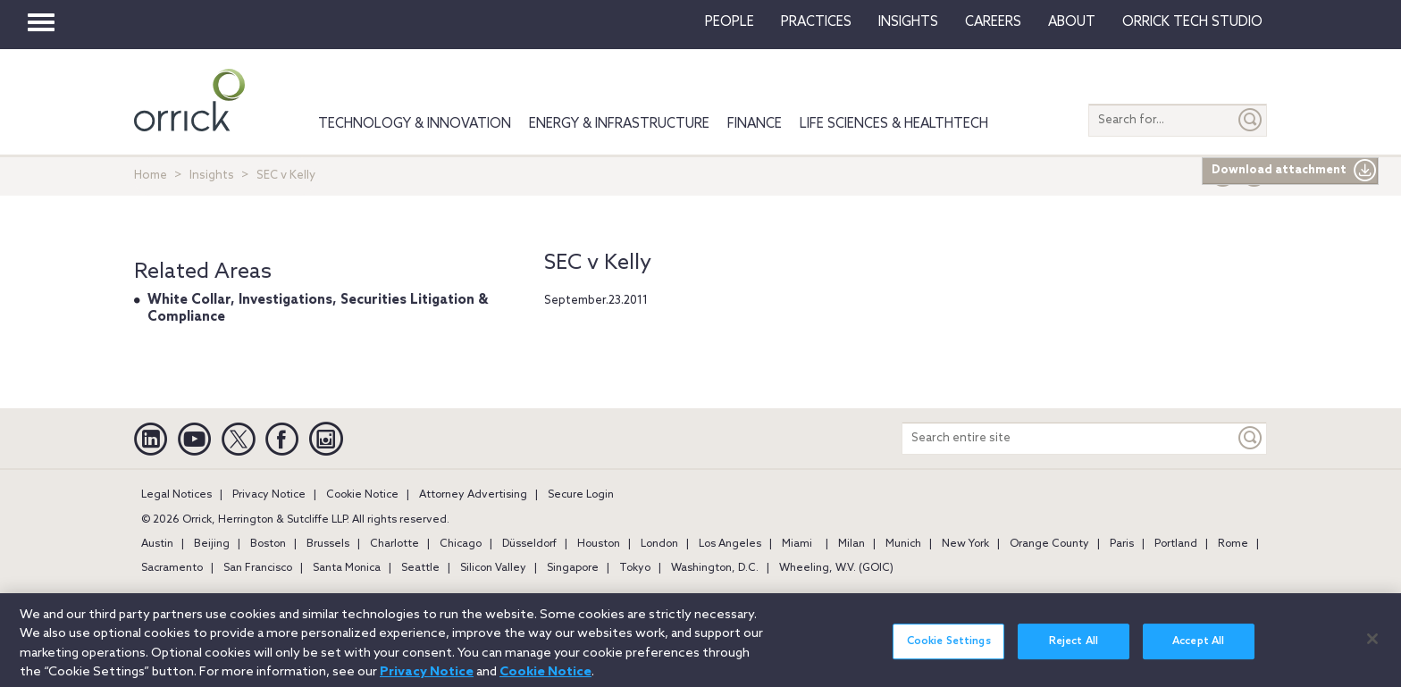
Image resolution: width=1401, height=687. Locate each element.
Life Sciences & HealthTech (894, 124)
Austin (157, 544)
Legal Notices (176, 495)
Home (150, 175)
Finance (754, 124)
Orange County (1049, 544)
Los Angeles (730, 544)
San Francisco (257, 568)
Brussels (327, 544)
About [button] (1071, 22)
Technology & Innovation (414, 124)
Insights (211, 175)
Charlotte (394, 544)
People (729, 22)
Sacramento (172, 568)
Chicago (461, 544)
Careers (993, 22)
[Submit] (1251, 120)
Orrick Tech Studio (1192, 22)
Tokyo (634, 568)
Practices (816, 22)
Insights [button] (908, 22)
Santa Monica (347, 568)
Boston (268, 544)
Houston (598, 544)
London (659, 544)
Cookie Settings (949, 650)
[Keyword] (1251, 438)
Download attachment (1294, 170)
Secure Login (581, 495)
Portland (1175, 544)
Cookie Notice (362, 495)
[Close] (1372, 647)
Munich (903, 544)
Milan (851, 544)
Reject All (1073, 650)
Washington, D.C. (715, 568)
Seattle (420, 568)
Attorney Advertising (473, 495)
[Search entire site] (1069, 438)
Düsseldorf (529, 544)
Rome (1233, 544)
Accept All (1198, 650)
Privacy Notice (269, 495)
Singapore (573, 568)
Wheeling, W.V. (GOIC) (836, 568)
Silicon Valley (493, 568)
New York (965, 544)
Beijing (212, 544)
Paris (1122, 544)
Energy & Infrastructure (619, 124)
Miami (797, 544)
